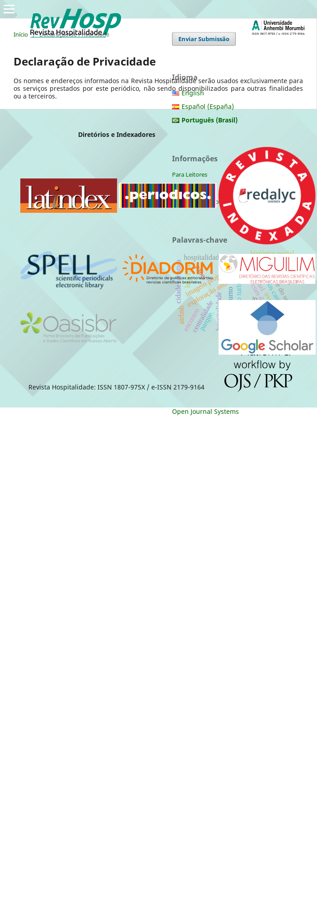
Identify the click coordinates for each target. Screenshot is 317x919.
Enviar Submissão (203, 39)
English (193, 93)
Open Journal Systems (205, 411)
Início (21, 34)
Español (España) (208, 106)
